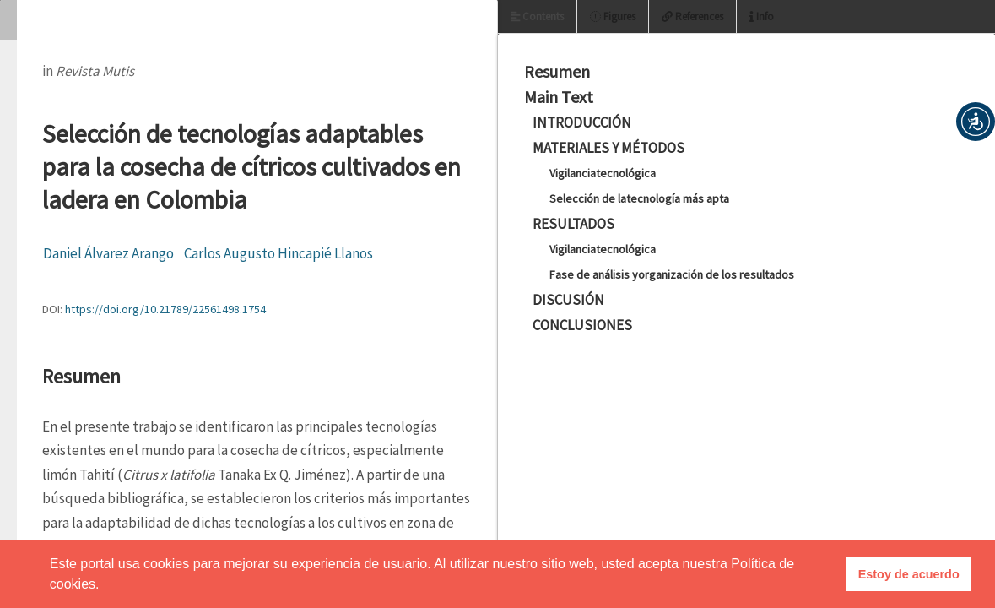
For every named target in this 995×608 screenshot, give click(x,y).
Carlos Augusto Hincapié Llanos (278, 253)
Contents (537, 16)
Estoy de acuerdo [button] (909, 574)
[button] (975, 121)
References (692, 16)
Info (761, 16)
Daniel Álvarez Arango (108, 253)
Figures (612, 16)
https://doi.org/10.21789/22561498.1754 (165, 309)
